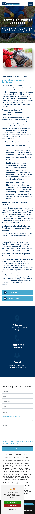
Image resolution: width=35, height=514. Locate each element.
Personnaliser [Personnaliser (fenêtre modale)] (12, 509)
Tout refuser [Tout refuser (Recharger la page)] (12, 506)
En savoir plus (10, 292)
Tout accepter (12, 502)
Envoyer (17, 442)
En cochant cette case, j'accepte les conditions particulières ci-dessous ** (17, 436)
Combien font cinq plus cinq (11, 410)
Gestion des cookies (24, 510)
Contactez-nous (12, 298)
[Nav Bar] (30, 4)
